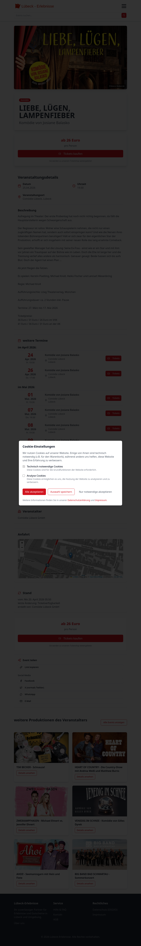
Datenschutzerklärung (79, 500)
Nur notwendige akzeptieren (95, 491)
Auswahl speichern (61, 491)
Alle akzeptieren (34, 491)
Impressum (101, 500)
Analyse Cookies (36, 475)
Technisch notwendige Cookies (45, 466)
